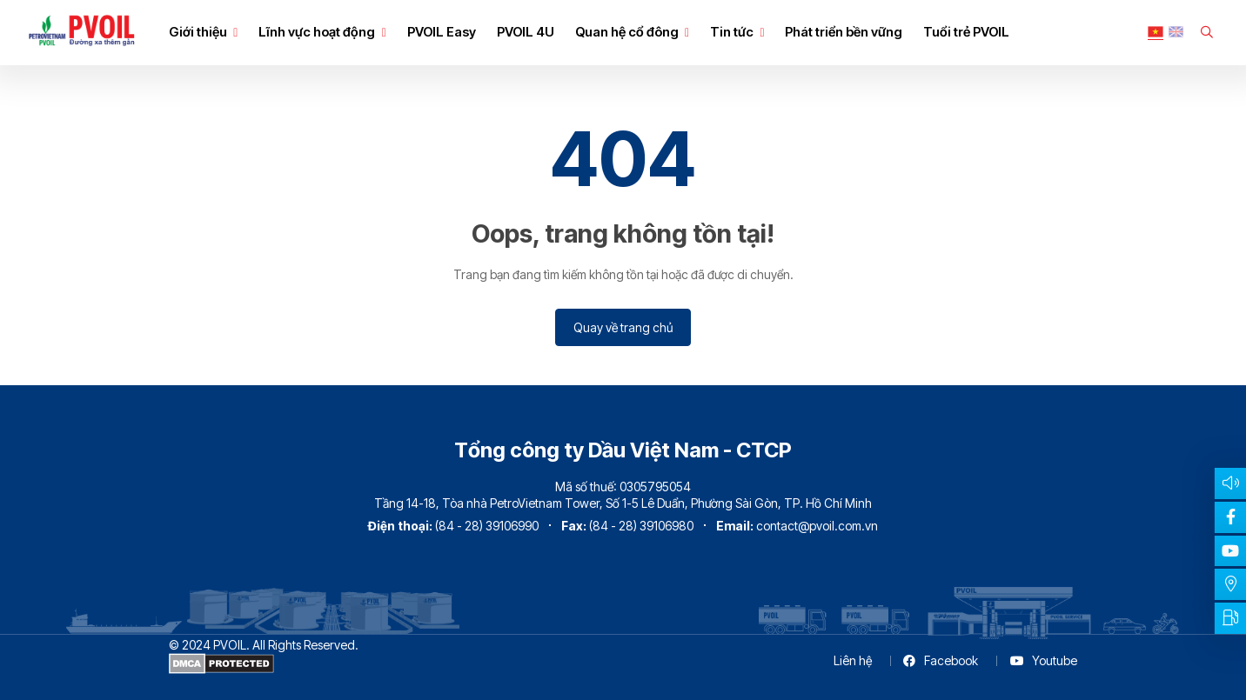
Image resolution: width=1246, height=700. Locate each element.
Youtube (1043, 660)
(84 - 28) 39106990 (487, 525)
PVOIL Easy (441, 32)
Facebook (940, 660)
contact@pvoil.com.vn (817, 525)
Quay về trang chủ (623, 327)
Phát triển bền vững (843, 32)
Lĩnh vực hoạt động (316, 32)
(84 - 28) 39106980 (641, 525)
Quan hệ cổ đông (627, 32)
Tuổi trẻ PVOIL (966, 32)
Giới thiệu (198, 32)
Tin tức (732, 32)
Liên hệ (853, 660)
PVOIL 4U (525, 32)
